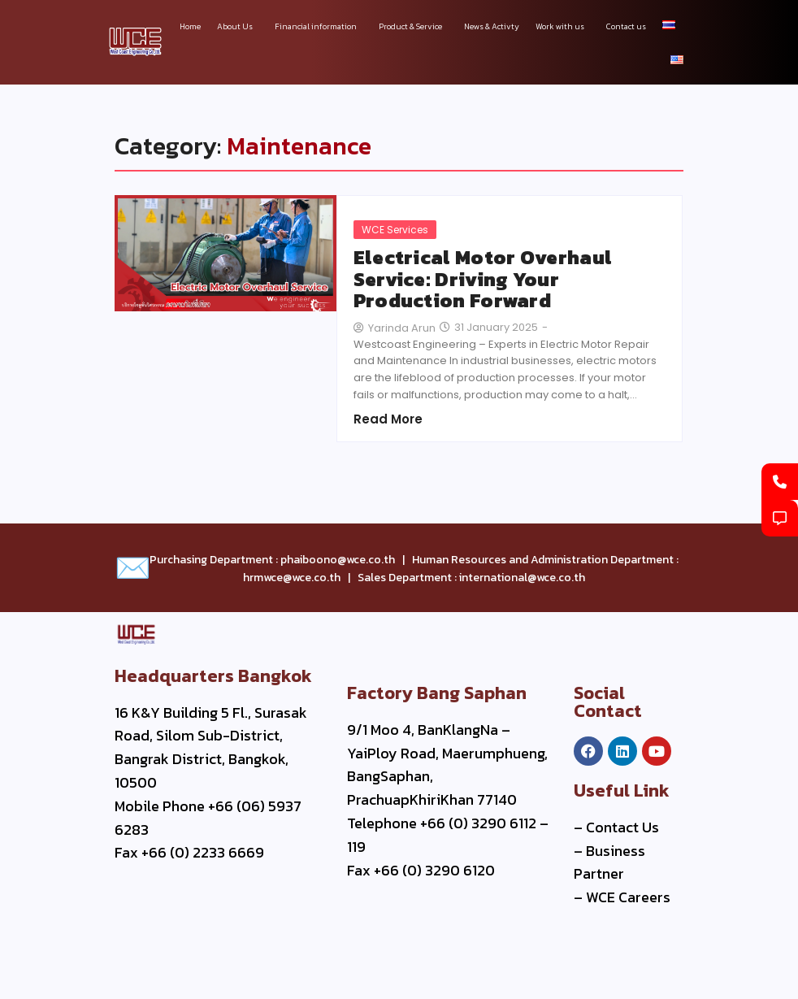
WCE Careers (628, 897)
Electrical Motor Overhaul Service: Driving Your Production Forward (483, 279)
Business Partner (609, 862)
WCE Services (395, 230)
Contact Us (622, 827)
